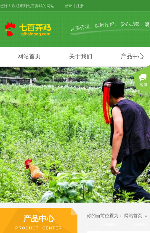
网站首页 (29, 56)
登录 (68, 6)
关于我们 (80, 56)
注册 (80, 6)
